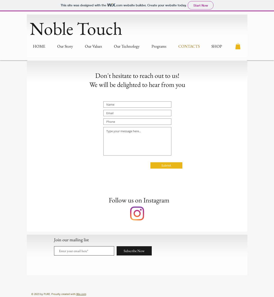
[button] (237, 46)
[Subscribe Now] (134, 250)
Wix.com (81, 294)
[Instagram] (137, 213)
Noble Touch (76, 28)
